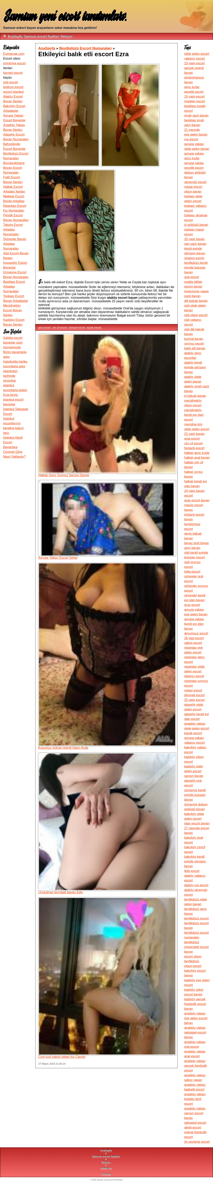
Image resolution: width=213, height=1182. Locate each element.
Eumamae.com (14, 53)
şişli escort (10, 82)
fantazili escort (77, 327)
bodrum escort (13, 87)
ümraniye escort (14, 63)
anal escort (44, 327)
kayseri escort (13, 72)
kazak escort (94, 327)
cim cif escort (59, 327)
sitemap (106, 1174)
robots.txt (106, 1168)
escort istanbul (13, 91)
